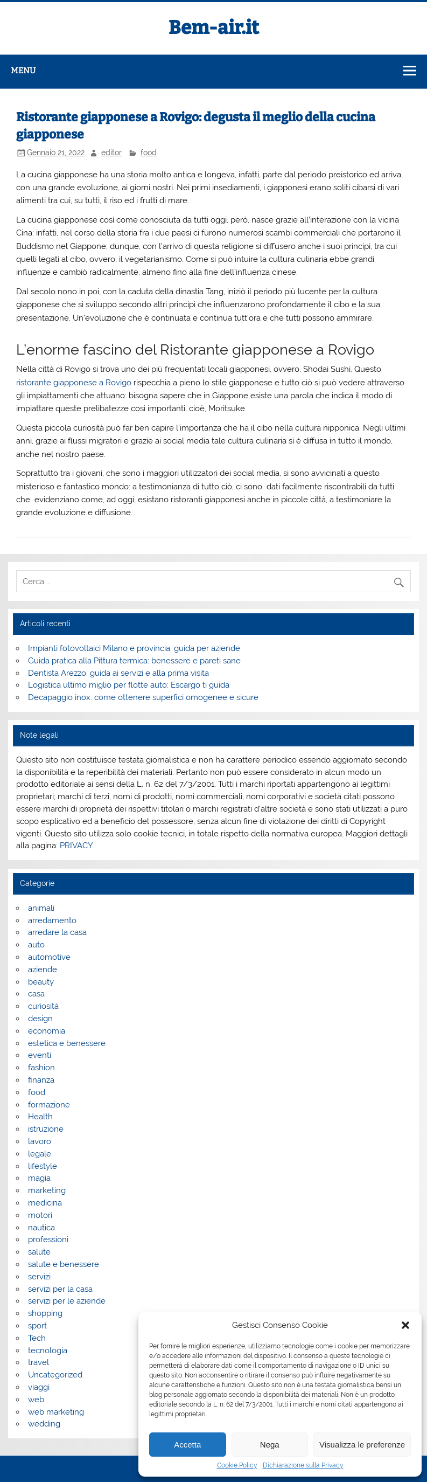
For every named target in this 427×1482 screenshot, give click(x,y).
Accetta (187, 1444)
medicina (45, 1203)
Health (40, 1116)
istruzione (46, 1129)
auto (36, 945)
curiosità (43, 1006)
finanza (41, 1080)
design (40, 1018)
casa (36, 994)
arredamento (52, 920)
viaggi (39, 1387)
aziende (42, 969)
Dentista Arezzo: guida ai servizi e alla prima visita (118, 673)
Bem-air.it (214, 27)
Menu (23, 70)
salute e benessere (63, 1264)
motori (40, 1215)
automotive (49, 957)
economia (46, 1031)
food (149, 152)
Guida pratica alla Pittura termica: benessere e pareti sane (134, 661)
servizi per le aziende (67, 1301)
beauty (41, 982)
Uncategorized (55, 1375)
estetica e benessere (67, 1043)
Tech (37, 1338)
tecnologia (47, 1350)
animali (41, 908)
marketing (47, 1190)
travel (38, 1362)
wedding (44, 1424)
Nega (269, 1444)
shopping (45, 1313)
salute (39, 1252)
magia (39, 1178)
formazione (49, 1105)
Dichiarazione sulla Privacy (303, 1465)
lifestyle (42, 1166)
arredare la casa (57, 932)
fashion (41, 1067)
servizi (39, 1277)
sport (37, 1326)
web (36, 1399)
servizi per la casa (60, 1289)
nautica (41, 1227)
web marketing (56, 1412)
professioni (48, 1239)
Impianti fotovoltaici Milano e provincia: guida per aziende (134, 648)
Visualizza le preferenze (362, 1444)
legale (39, 1154)
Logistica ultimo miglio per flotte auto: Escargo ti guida (128, 685)
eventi (39, 1055)
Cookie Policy (237, 1465)
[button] (405, 1325)
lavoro (39, 1141)
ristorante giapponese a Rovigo (73, 382)
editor (111, 152)
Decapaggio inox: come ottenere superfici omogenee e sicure (143, 697)
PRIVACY (76, 845)
